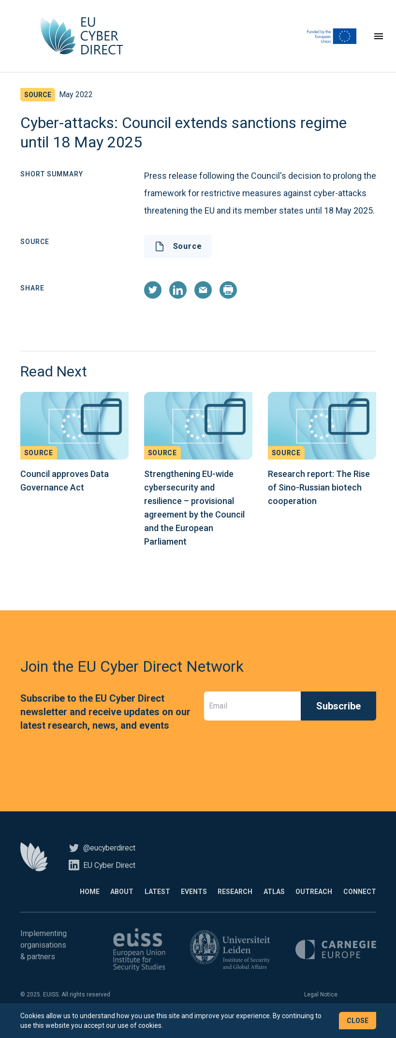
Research (215, 900)
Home (44, 900)
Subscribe (338, 715)
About (82, 900)
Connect (359, 900)
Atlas (261, 900)
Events (168, 900)
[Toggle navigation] (378, 40)
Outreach (307, 900)
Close (357, 1020)
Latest (124, 900)
